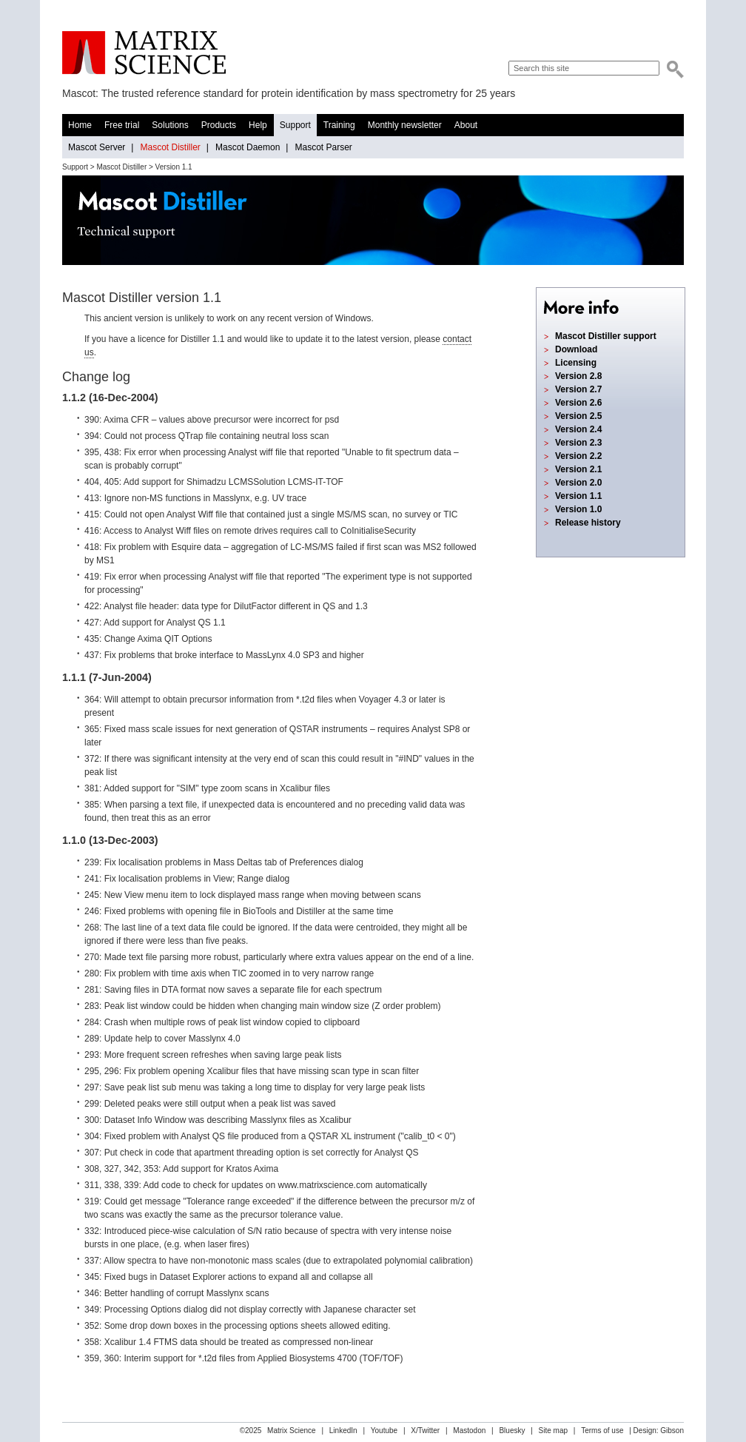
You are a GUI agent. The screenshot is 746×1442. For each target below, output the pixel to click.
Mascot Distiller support (605, 336)
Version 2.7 (578, 389)
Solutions (170, 125)
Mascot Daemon (247, 147)
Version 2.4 (578, 429)
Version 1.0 (578, 509)
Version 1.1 (578, 496)
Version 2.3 (578, 442)
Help (258, 125)
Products (218, 125)
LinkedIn (343, 1430)
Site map (553, 1430)
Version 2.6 (578, 403)
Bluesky (512, 1430)
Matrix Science (144, 53)
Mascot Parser (323, 147)
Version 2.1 (578, 469)
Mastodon (469, 1430)
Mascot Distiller (170, 147)
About (465, 125)
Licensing (576, 363)
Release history (588, 522)
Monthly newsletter (405, 125)
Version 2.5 (578, 416)
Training (339, 125)
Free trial (121, 125)
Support (295, 125)
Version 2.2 (578, 456)
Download (576, 349)
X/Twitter (425, 1430)
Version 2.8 (578, 376)
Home (80, 125)
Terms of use (602, 1430)
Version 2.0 (578, 482)
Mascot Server (96, 147)
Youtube (384, 1430)
